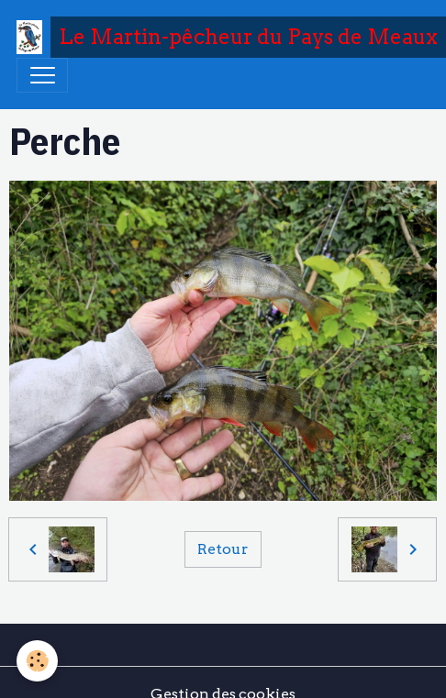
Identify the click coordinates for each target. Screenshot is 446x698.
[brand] (218, 37)
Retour (222, 549)
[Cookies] (37, 660)
